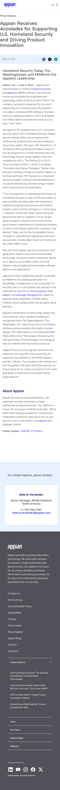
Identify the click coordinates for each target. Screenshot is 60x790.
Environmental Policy (20, 606)
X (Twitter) (36, 430)
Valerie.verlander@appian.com (31, 512)
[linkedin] (56, 59)
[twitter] (50, 59)
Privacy (12, 619)
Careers (12, 644)
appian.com (45, 420)
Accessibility (15, 612)
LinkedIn (25, 430)
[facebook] (44, 59)
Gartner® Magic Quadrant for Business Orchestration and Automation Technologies (29, 675)
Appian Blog (14, 638)
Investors (13, 651)
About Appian (15, 631)
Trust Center (15, 625)
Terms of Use (15, 599)
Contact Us (14, 593)
